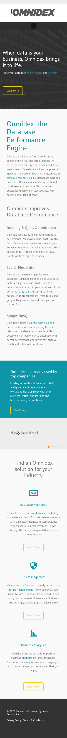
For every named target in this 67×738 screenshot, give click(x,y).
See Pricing (20, 410)
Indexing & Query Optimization (31, 227)
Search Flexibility (20, 267)
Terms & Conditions (33, 720)
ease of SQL (29, 173)
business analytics (21, 657)
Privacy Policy (14, 720)
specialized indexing (41, 243)
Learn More (13, 90)
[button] (33, 26)
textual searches (17, 177)
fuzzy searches (26, 291)
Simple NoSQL (18, 315)
